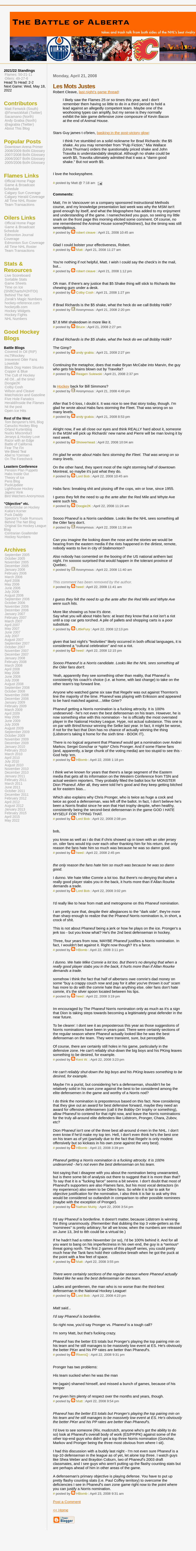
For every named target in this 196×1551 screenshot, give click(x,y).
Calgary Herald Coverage (25, 197)
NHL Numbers (16, 319)
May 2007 (12, 629)
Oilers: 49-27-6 (16, 78)
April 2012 (12, 802)
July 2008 (12, 680)
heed (80, 587)
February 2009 (16, 706)
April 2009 (12, 713)
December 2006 (17, 610)
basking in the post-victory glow (123, 133)
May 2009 (12, 717)
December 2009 (17, 743)
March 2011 (13, 783)
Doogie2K (83, 506)
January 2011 (15, 776)
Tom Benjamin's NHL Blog (24, 422)
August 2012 (14, 806)
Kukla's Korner (16, 511)
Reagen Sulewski (89, 374)
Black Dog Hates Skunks (24, 367)
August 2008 (14, 684)
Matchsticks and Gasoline (25, 395)
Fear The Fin (14, 448)
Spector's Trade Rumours (24, 518)
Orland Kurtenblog (18, 429)
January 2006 (15, 570)
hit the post (13, 407)
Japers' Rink (14, 492)
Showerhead (85, 442)
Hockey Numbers (17, 537)
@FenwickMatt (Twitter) (23, 113)
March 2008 (13, 665)
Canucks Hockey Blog (21, 426)
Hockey (63, 386)
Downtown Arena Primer (24, 147)
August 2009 (14, 728)
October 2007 (15, 647)
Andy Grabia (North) (20, 120)
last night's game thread (98, 92)
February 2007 (16, 617)
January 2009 (15, 702)
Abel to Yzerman (17, 455)
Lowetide (12, 363)
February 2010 (16, 750)
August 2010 (14, 765)
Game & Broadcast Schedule (19, 187)
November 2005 (17, 562)
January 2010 (15, 747)
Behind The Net (17, 295)
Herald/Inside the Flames (24, 403)
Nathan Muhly (86, 1207)
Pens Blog (12, 481)
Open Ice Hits (15, 411)
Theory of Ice (14, 478)
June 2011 (12, 787)
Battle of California (18, 444)
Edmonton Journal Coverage (18, 237)
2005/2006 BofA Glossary (25, 163)
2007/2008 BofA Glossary (25, 155)
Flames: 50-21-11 (18, 74)
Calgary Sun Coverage (23, 193)
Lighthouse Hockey (19, 489)
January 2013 (15, 809)
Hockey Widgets (17, 311)
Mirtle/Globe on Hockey (22, 507)
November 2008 (17, 695)
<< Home (60, 1510)
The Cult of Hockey (20, 375)
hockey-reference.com (22, 303)
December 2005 (17, 566)
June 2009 (12, 721)
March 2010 (13, 754)
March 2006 (13, 577)
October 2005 (15, 558)
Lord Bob (83, 476)
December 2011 (17, 795)
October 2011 (15, 791)
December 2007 (17, 654)
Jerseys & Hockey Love (22, 437)
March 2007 (13, 621)
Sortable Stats (16, 279)
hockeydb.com (16, 307)
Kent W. (82, 1059)
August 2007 (14, 640)
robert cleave (86, 232)
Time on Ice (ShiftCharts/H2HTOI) (21, 289)
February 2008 (16, 662)
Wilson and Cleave (19, 391)
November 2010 (17, 769)
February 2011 (16, 780)
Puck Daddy (14, 515)
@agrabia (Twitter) (19, 124)
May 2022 (12, 820)
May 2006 (12, 584)
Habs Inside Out (17, 474)
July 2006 (12, 592)
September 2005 (17, 555)
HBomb (81, 760)
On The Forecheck (18, 459)
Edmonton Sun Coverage (24, 243)
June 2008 (12, 676)
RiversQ (82, 1354)
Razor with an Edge (19, 440)
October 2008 (15, 691)
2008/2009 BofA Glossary (25, 151)
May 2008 (12, 673)
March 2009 (13, 710)
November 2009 (17, 739)
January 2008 (15, 658)
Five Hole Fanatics (19, 399)
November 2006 (17, 606)
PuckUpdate (14, 485)
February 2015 (16, 813)
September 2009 (17, 732)
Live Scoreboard (17, 275)
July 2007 (12, 636)
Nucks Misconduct (18, 433)
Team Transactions (19, 205)
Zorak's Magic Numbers (23, 299)
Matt (79, 250)
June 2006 (12, 588)
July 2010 (12, 761)
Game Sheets (15, 283)
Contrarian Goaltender (21, 533)
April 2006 (12, 581)
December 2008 (17, 699)
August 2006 (14, 595)
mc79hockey (15, 356)
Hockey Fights (16, 315)
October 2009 (15, 736)
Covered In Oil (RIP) (21, 352)
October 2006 (15, 603)
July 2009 (12, 724)
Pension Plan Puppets (21, 470)
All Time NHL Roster (21, 201)
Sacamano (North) (19, 117)
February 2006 (16, 573)
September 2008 (17, 688)
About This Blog (17, 128)
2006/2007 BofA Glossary (25, 159)
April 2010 (12, 758)
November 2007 (17, 651)
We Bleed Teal (15, 451)
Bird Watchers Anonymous (24, 496)
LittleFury (83, 629)
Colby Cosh (85, 292)
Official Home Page (20, 181)
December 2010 (17, 772)
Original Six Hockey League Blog (25, 527)
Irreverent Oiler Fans (21, 359)
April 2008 (12, 669)
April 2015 (12, 817)
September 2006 (17, 599)
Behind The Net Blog (20, 522)
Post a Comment (67, 1502)
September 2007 (17, 643)
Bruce (80, 327)
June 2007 (12, 632)
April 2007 (12, 625)
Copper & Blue (16, 371)
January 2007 (15, 614)
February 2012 (16, 798)
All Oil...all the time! (20, 379)
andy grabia (85, 352)
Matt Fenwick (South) (21, 109)
